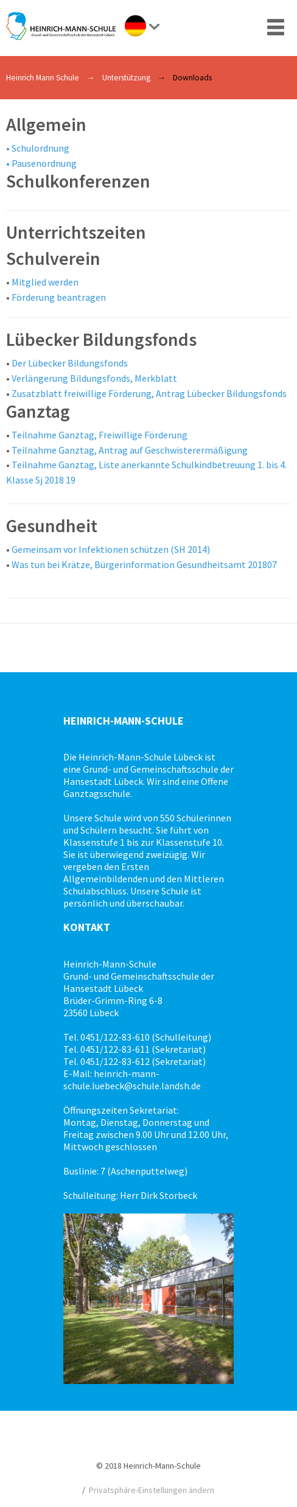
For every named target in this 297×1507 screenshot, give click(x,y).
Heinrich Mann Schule (42, 77)
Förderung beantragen (59, 297)
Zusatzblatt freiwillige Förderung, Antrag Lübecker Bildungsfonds (149, 393)
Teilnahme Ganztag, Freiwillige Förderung (99, 435)
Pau (19, 163)
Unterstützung (126, 77)
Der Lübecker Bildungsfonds (70, 363)
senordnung (52, 163)
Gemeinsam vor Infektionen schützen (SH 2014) (111, 549)
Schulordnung (40, 148)
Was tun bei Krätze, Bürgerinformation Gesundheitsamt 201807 (144, 564)
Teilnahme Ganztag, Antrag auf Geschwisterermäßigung (130, 450)
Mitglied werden (45, 282)
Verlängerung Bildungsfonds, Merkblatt (94, 378)
